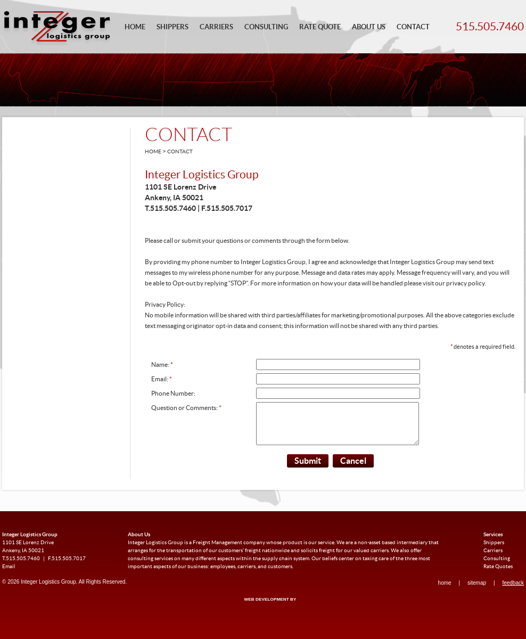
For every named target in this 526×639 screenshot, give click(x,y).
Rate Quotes (498, 574)
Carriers (216, 27)
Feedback (513, 590)
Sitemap (476, 590)
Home (135, 27)
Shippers (172, 27)
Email (8, 574)
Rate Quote (320, 27)
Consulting (266, 27)
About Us (368, 27)
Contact (413, 27)
